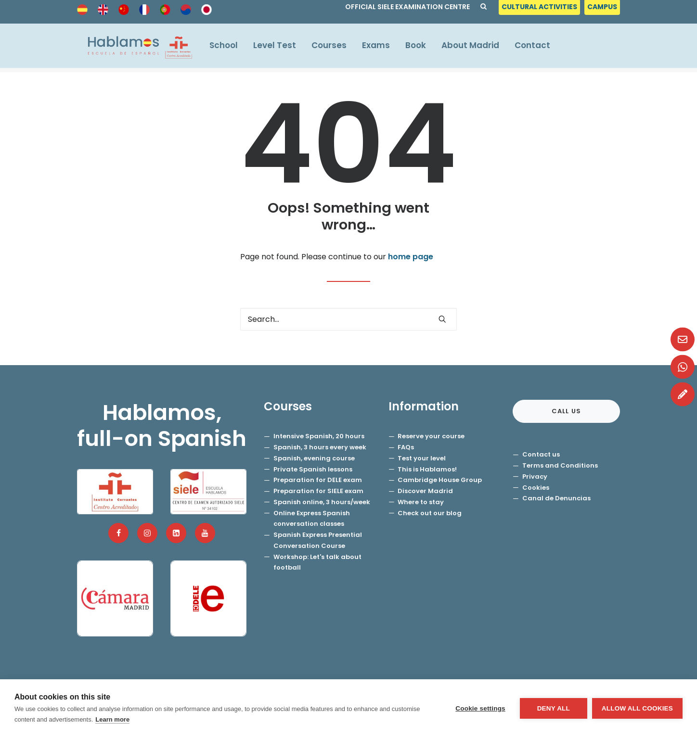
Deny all (553, 708)
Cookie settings (480, 708)
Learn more (112, 719)
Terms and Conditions (560, 465)
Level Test (280, 47)
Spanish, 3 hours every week (319, 447)
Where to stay (421, 502)
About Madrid (476, 47)
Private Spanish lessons (312, 469)
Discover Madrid (425, 491)
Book (422, 47)
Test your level (422, 458)
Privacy (534, 477)
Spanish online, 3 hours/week (321, 502)
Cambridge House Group (440, 480)
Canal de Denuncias (556, 498)
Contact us (541, 454)
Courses (335, 47)
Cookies (535, 488)
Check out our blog (430, 513)
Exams (382, 47)
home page (410, 257)
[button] (442, 319)
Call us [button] (566, 411)
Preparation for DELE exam (317, 480)
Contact (538, 47)
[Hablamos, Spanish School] (137, 48)
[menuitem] (540, 9)
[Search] (348, 319)
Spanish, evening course (314, 458)
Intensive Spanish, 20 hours (318, 436)
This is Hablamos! (427, 469)
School (230, 47)
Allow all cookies (637, 708)
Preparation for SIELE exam (318, 491)
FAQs (406, 447)
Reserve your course (431, 436)
